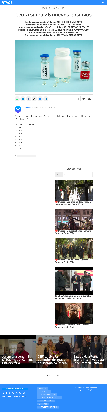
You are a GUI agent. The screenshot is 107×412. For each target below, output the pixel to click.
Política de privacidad (47, 395)
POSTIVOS (32, 156)
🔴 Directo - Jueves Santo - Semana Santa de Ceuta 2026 (72, 261)
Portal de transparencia (48, 407)
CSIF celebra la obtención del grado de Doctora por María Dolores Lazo (52, 361)
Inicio (27, 396)
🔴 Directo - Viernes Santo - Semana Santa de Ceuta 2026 (72, 325)
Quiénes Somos (44, 392)
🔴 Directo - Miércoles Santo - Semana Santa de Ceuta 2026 (73, 232)
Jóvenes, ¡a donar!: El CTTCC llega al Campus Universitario (17, 359)
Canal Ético (43, 404)
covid (25, 156)
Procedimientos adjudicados (49, 398)
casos (20, 156)
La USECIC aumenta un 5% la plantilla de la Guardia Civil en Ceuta (73, 297)
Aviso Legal (42, 389)
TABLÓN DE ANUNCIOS (46, 401)
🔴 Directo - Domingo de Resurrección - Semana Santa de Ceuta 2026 (73, 203)
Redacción (27, 107)
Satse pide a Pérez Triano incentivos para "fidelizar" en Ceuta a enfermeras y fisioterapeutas (89, 363)
